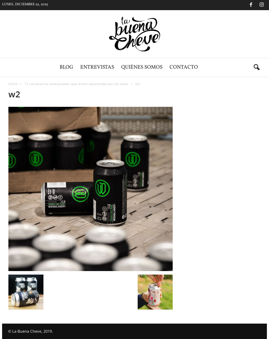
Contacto (184, 67)
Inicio (13, 83)
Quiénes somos (142, 67)
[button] (256, 67)
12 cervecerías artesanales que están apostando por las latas (76, 83)
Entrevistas (97, 67)
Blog (66, 67)
